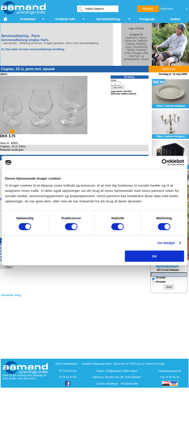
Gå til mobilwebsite (66, 363)
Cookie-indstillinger (107, 383)
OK (154, 256)
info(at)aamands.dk (170, 371)
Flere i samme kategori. (171, 105)
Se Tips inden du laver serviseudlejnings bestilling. (33, 49)
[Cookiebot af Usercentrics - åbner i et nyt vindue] (165, 162)
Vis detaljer (166, 243)
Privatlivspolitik (129, 383)
